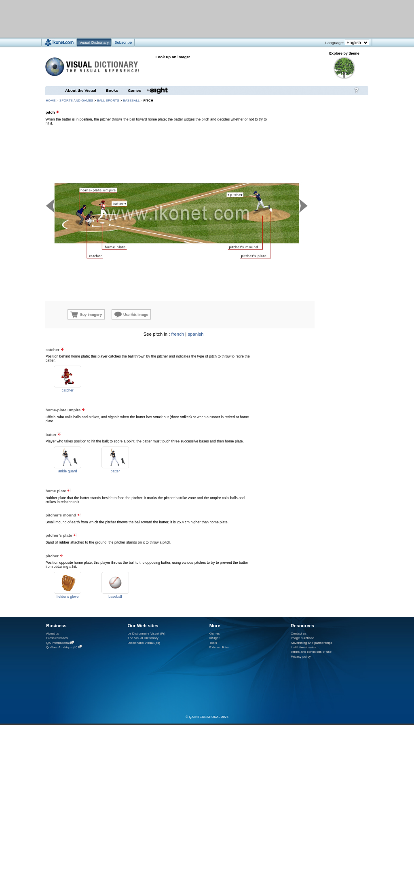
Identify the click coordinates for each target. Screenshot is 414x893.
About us (52, 633)
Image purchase (302, 638)
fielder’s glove (68, 597)
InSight (214, 638)
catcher (68, 390)
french (177, 334)
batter (115, 471)
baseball (131, 100)
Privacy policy (301, 656)
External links (219, 647)
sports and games (76, 100)
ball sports (108, 100)
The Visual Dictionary (142, 638)
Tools (213, 643)
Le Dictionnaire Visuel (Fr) (146, 633)
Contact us (298, 633)
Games (134, 90)
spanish (195, 334)
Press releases (57, 638)
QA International (58, 643)
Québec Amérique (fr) (62, 647)
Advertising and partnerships (311, 643)
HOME (50, 100)
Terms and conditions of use (311, 652)
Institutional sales (303, 647)
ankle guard (67, 471)
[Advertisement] (319, 382)
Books (112, 90)
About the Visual (80, 90)
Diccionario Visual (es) (143, 643)
